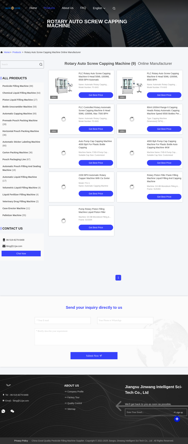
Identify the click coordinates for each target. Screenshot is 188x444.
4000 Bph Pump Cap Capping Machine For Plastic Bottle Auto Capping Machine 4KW (162, 144)
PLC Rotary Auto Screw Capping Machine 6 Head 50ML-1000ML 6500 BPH (163, 76)
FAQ (83, 7)
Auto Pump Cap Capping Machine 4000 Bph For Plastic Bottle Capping (95, 144)
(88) (18, 86)
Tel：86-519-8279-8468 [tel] (15, 395)
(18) (22, 168)
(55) (14, 215)
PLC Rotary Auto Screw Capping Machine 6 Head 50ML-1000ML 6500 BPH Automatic (94, 76)
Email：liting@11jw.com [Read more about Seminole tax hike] (15, 400)
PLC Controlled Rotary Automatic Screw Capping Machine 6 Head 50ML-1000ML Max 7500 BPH (95, 110)
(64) (21, 93)
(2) (21, 201)
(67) (16, 159)
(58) (20, 106)
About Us (67, 8)
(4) (22, 187)
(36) (21, 133)
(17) (20, 179)
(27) (20, 100)
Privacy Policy (21, 440)
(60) (21, 144)
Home (33, 8)
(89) (20, 113)
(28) (20, 122)
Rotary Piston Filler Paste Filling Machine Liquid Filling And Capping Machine (164, 178)
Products (49, 8)
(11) (16, 208)
